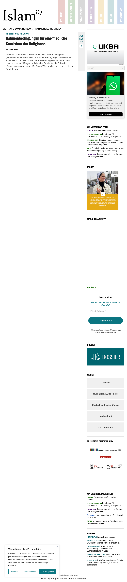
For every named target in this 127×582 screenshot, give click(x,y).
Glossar (106, 383)
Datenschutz (82, 579)
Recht (101, 12)
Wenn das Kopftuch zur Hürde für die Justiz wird (105, 555)
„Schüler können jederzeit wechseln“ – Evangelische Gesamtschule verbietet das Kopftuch (105, 142)
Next (119, 464)
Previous (91, 464)
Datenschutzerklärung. (109, 332)
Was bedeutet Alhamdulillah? (103, 130)
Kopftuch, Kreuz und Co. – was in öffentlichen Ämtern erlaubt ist (105, 542)
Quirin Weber (13, 49)
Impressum (51, 579)
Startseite (81, 12)
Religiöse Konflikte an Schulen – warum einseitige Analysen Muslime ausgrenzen (105, 562)
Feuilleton (91, 12)
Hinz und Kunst (105, 427)
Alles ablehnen (30, 572)
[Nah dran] (57, 546)
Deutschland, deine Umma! (105, 405)
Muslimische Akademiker (105, 394)
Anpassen (14, 572)
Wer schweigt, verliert (101, 537)
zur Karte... (92, 287)
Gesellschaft (71, 12)
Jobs (57, 579)
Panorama (120, 12)
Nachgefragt (105, 416)
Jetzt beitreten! (106, 114)
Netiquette (64, 579)
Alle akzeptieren (47, 572)
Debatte (111, 12)
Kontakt (43, 579)
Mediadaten (72, 579)
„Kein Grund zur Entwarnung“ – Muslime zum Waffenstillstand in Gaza (101, 548)
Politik (61, 12)
